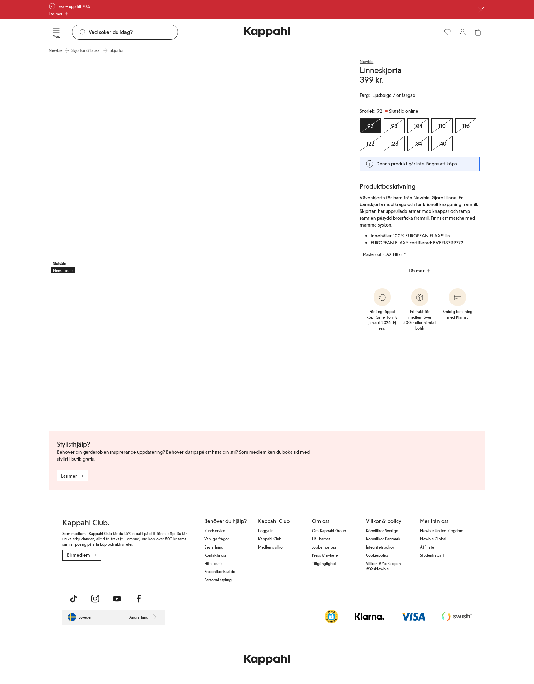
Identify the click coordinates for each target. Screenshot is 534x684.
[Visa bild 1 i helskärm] (122, 166)
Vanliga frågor (216, 538)
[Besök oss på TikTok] (73, 598)
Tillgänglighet (324, 563)
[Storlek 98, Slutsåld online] (394, 125)
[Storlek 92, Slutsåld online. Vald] (370, 125)
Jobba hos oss (324, 546)
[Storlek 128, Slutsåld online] (394, 143)
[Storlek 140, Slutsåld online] (442, 143)
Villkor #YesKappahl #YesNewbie (384, 566)
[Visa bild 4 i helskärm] (197, 350)
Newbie (366, 61)
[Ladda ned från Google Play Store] (127, 575)
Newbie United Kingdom (441, 530)
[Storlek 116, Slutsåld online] (465, 125)
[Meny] (56, 32)
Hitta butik (213, 563)
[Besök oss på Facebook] (138, 598)
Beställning (213, 546)
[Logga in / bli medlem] (462, 32)
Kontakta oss (215, 555)
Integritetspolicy (380, 546)
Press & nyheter (325, 555)
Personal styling (218, 579)
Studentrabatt (432, 555)
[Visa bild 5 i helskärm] (297, 350)
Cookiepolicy (377, 555)
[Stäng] (481, 9)
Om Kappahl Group (329, 530)
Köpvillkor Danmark (383, 538)
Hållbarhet (321, 538)
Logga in (265, 530)
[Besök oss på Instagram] (95, 598)
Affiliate (427, 546)
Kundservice (214, 530)
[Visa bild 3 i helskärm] (97, 350)
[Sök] (133, 32)
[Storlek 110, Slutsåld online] (442, 125)
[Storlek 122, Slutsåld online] (370, 143)
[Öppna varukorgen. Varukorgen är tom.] (477, 32)
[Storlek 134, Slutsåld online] (418, 143)
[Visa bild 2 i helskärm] (272, 166)
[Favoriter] (447, 32)
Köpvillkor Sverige (382, 530)
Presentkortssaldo (219, 571)
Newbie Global (433, 538)
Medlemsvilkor (271, 546)
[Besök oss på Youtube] (117, 598)
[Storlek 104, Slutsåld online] (418, 125)
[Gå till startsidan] (267, 32)
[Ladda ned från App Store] (82, 575)
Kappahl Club (269, 538)
